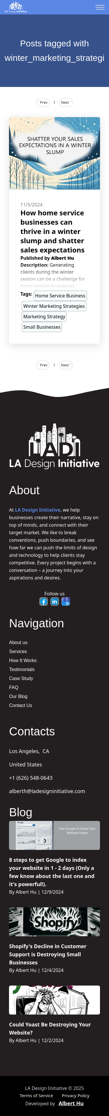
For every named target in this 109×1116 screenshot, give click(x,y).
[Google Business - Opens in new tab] (65, 601)
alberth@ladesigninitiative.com (47, 791)
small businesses (41, 327)
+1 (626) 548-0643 (31, 777)
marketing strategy (44, 316)
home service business (60, 295)
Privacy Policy (76, 1095)
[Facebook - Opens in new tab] (43, 601)
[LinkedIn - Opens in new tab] (54, 601)
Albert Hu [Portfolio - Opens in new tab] (71, 1103)
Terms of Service (36, 1095)
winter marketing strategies (54, 306)
